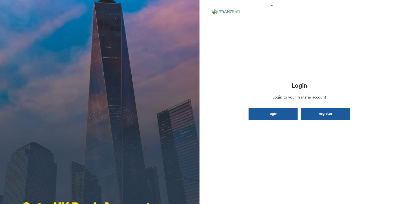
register (325, 114)
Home (279, 13)
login (272, 114)
